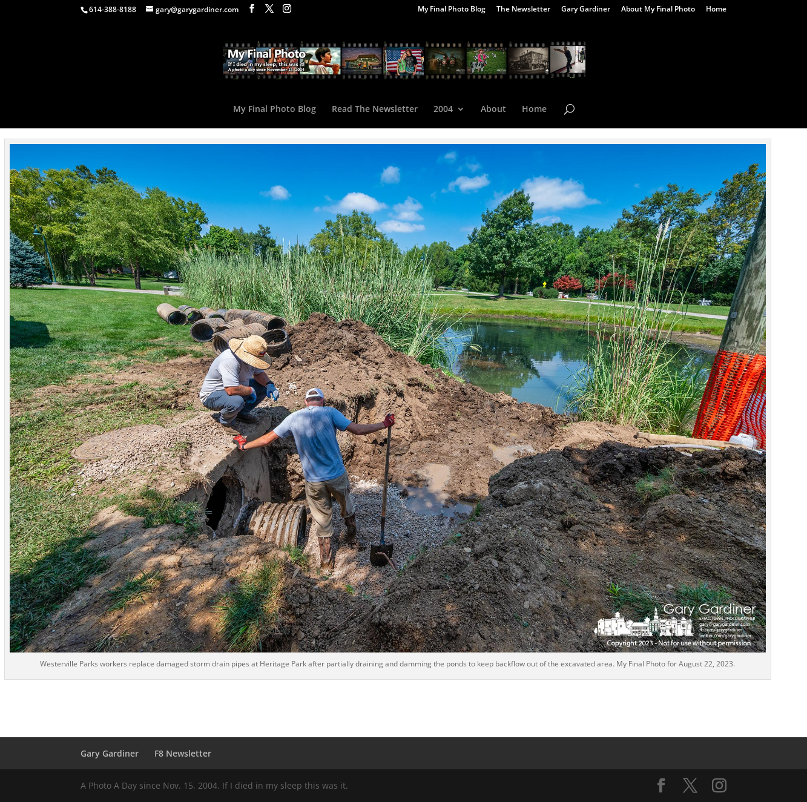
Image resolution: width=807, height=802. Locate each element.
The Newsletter (523, 9)
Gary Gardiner (585, 9)
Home (716, 9)
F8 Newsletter (182, 753)
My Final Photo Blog (452, 9)
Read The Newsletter (375, 109)
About (493, 109)
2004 (443, 109)
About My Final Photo (658, 9)
